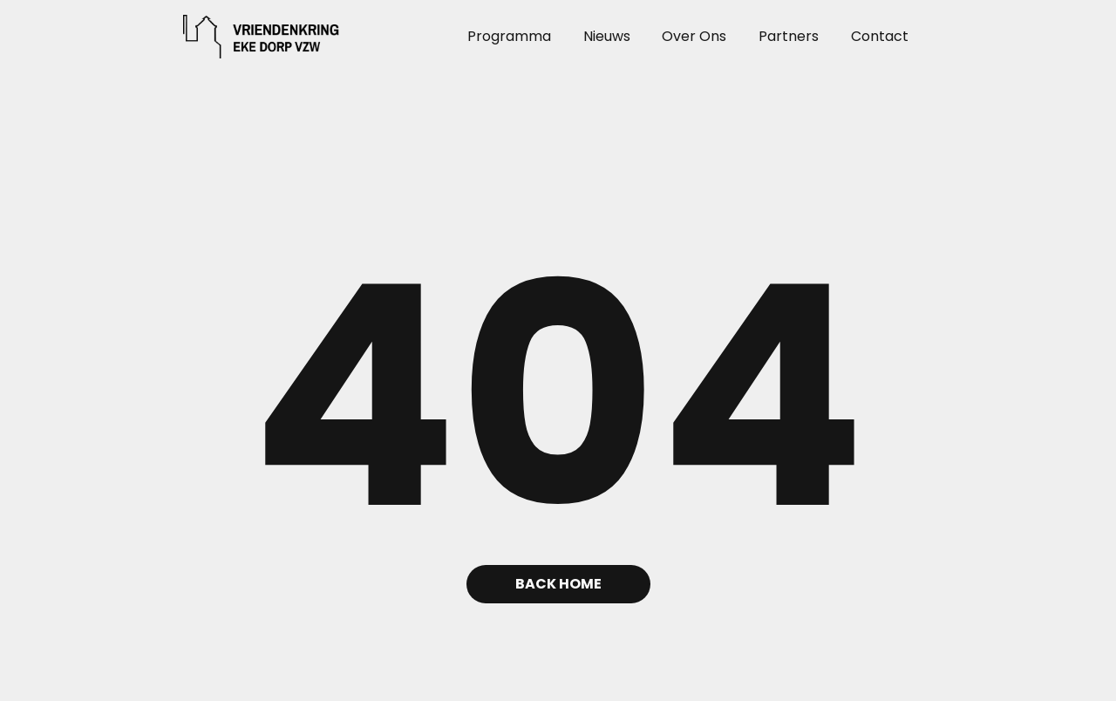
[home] (232, 36)
